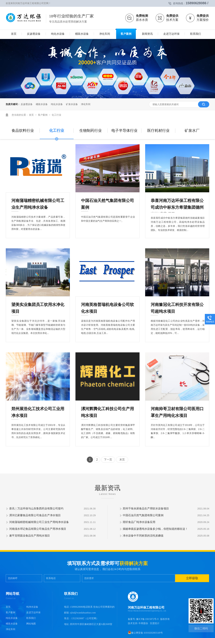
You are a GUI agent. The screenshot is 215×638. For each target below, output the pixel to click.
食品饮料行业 (23, 130)
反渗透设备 (27, 104)
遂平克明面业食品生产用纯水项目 (29, 535)
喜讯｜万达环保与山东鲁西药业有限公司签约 (36, 508)
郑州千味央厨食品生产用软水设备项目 (146, 508)
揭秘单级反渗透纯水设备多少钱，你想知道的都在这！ (155, 528)
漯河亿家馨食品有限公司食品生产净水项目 (35, 515)
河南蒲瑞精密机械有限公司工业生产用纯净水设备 (37, 201)
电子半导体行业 (124, 130)
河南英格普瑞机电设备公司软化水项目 (107, 305)
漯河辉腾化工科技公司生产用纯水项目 (107, 409)
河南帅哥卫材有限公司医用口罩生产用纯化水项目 (177, 409)
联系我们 (31, 618)
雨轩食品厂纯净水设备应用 (139, 522)
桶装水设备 (42, 104)
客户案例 (43, 115)
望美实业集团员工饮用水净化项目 (37, 305)
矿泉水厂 (192, 130)
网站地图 (31, 623)
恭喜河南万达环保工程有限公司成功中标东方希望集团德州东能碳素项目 (177, 201)
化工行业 (56, 115)
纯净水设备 (32, 607)
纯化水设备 (57, 104)
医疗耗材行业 (158, 130)
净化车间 (85, 104)
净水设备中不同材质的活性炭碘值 (143, 535)
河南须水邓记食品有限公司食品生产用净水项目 (37, 528)
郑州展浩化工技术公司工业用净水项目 (37, 409)
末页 (122, 459)
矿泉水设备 (72, 104)
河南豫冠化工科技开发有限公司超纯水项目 (177, 305)
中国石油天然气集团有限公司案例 (107, 201)
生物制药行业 (90, 130)
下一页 (108, 459)
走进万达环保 (33, 612)
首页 (31, 115)
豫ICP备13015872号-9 (147, 619)
